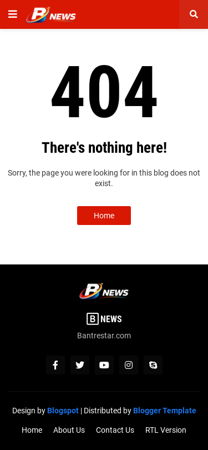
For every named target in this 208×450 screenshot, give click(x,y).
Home (104, 215)
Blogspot (63, 410)
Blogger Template (164, 410)
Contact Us (115, 430)
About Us (69, 430)
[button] (13, 14)
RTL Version (165, 430)
